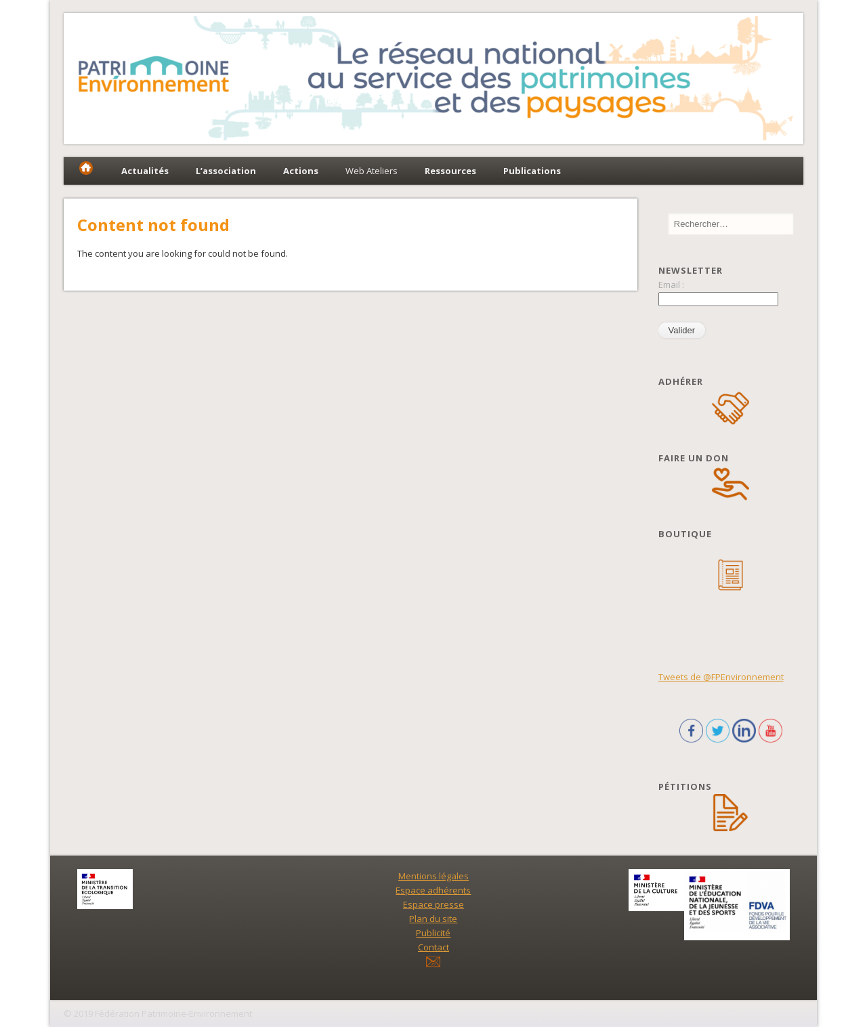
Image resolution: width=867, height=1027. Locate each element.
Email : (671, 284)
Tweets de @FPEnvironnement (721, 677)
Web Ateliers (371, 171)
